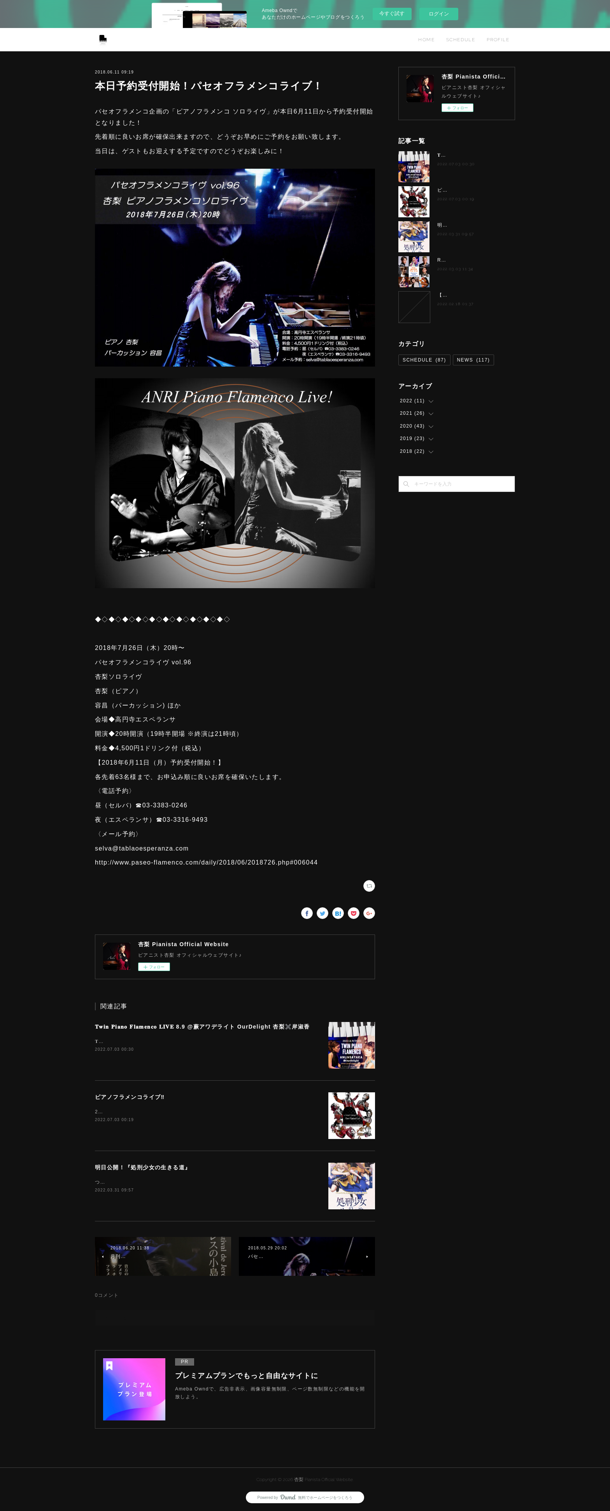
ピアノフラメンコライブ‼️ (130, 1097)
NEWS (473, 360)
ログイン (439, 14)
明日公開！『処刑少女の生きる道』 (143, 1167)
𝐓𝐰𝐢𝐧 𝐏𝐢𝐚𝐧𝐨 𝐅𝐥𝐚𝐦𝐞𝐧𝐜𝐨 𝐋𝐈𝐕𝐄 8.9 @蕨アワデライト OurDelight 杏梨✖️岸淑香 (202, 1027)
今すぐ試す (392, 13)
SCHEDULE (460, 39)
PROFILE (498, 39)
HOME (426, 39)
